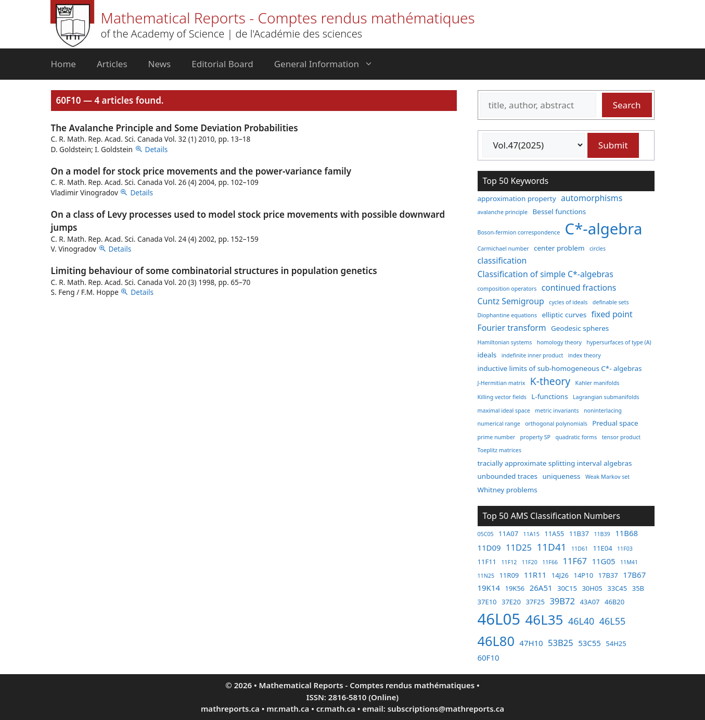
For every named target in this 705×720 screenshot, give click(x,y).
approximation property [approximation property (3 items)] (517, 198)
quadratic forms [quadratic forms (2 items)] (576, 437)
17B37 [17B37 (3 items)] (608, 575)
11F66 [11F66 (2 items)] (550, 562)
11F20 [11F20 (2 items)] (529, 562)
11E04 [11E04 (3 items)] (602, 548)
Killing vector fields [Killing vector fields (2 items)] (502, 397)
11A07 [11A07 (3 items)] (508, 533)
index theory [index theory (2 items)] (584, 355)
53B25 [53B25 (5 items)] (560, 643)
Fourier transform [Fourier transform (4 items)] (512, 327)
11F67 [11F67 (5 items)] (575, 561)
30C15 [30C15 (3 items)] (567, 588)
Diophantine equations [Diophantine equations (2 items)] (507, 315)
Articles (112, 64)
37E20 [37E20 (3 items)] (511, 601)
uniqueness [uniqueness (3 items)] (561, 476)
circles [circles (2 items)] (597, 248)
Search (627, 105)
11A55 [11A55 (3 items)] (554, 533)
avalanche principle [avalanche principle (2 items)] (503, 212)
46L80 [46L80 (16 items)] (496, 641)
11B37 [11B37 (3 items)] (579, 533)
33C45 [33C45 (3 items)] (617, 588)
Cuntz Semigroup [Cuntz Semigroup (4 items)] (511, 301)
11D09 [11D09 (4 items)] (489, 547)
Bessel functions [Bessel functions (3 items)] (559, 211)
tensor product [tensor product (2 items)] (621, 437)
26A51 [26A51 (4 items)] (541, 587)
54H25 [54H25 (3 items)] (616, 643)
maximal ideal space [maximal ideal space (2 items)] (504, 410)
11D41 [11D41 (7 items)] (551, 547)
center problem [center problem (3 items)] (559, 248)
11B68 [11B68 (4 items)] (626, 533)
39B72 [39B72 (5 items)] (562, 601)
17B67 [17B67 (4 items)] (634, 574)
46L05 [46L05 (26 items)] (499, 619)
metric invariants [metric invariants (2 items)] (557, 410)
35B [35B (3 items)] (638, 588)
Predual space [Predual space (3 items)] (615, 423)
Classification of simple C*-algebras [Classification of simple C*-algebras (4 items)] (545, 274)
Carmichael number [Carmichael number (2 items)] (503, 248)
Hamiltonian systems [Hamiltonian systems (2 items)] (505, 342)
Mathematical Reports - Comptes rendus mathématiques (288, 18)
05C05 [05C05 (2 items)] (486, 534)
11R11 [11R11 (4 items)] (535, 574)
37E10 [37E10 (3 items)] (487, 601)
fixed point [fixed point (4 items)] (612, 314)
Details (156, 149)
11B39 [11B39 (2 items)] (602, 534)
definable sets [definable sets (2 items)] (611, 302)
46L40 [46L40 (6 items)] (581, 621)
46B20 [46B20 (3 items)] (614, 601)
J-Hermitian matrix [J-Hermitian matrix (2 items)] (501, 383)
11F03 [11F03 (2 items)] (625, 548)
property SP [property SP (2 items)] (535, 437)
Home (63, 64)
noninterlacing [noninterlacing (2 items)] (603, 410)
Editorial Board (222, 64)
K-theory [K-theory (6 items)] (550, 381)
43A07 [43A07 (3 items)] (589, 601)
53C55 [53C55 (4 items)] (589, 643)
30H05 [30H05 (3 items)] (592, 588)
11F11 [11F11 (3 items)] (487, 561)
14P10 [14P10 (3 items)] (583, 575)
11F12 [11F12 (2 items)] (509, 562)
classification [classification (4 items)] (502, 260)
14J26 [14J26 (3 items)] (560, 575)
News (159, 64)
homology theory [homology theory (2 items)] (559, 342)
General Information (328, 64)
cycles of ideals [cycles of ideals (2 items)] (568, 302)
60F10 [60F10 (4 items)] (488, 657)
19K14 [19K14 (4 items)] (489, 587)
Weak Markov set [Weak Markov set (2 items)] (607, 476)
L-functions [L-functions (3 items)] (549, 396)
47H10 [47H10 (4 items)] (531, 643)
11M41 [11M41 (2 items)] (629, 562)
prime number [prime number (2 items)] (497, 437)
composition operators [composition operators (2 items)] (507, 288)
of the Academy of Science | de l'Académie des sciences (232, 34)
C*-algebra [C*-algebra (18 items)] (604, 228)
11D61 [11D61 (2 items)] (579, 548)
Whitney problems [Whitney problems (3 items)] (507, 489)
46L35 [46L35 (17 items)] (544, 619)
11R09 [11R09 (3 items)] (509, 575)
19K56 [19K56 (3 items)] (514, 588)
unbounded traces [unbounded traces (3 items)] (507, 476)
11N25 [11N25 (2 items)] (486, 575)
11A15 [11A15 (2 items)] (531, 534)
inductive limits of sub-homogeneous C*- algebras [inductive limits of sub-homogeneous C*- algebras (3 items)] (560, 368)
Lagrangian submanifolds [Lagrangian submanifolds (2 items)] (606, 397)
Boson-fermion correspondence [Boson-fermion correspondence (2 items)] (519, 232)
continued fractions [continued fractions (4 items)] (579, 287)
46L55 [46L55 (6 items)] (612, 621)
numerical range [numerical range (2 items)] (499, 423)
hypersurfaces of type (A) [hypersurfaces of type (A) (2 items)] (618, 342)
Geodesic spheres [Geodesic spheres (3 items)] (580, 328)
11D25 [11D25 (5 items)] (519, 547)
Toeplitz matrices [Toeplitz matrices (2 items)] (499, 450)
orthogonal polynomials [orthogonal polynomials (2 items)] (556, 423)
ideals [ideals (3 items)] (487, 354)
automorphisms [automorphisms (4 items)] (591, 198)
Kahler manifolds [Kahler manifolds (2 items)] (597, 383)
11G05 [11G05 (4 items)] (603, 561)
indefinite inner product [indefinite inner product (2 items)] (532, 355)
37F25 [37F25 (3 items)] (535, 601)
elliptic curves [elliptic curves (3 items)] (564, 314)
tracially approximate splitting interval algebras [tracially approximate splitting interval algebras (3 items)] (555, 463)
